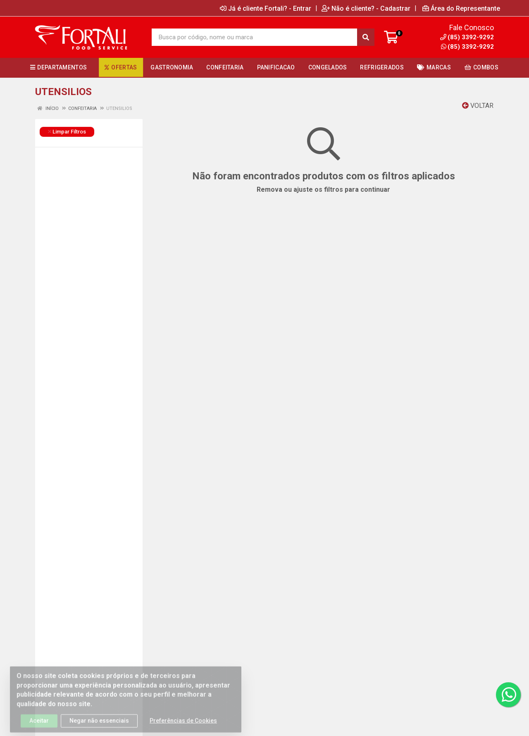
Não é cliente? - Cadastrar (366, 8)
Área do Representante (461, 8)
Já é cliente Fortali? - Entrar (265, 8)
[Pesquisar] (365, 37)
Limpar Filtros (67, 132)
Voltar (477, 106)
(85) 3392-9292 (467, 46)
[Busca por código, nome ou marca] (254, 37)
